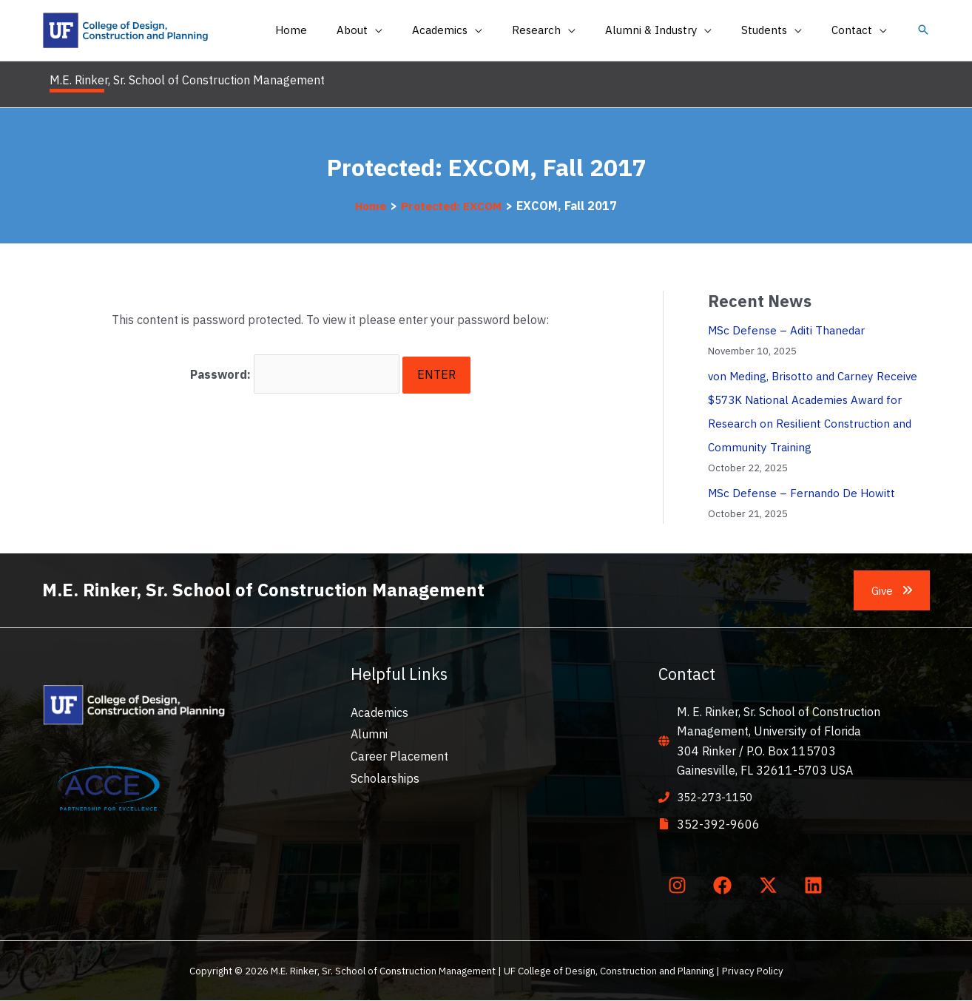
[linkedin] (816, 885)
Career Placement (399, 756)
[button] (923, 30)
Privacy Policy (752, 971)
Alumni (369, 734)
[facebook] (725, 885)
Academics (379, 712)
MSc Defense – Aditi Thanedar (789, 330)
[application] (415, 30)
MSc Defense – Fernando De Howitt (804, 492)
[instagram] (679, 885)
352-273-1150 (718, 796)
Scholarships (385, 778)
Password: (295, 371)
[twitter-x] (770, 885)
